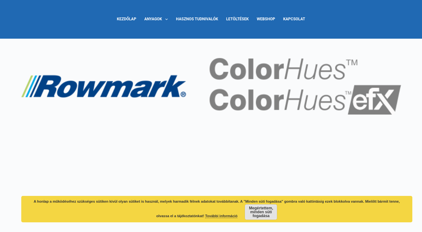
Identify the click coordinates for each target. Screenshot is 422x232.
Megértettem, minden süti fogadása (261, 212)
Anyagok (157, 19)
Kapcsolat (294, 19)
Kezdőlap (126, 19)
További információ (221, 216)
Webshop (266, 19)
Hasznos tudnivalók (197, 19)
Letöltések (237, 19)
